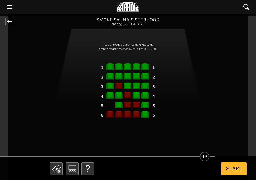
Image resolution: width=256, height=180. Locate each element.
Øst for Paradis (128, 7)
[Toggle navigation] (9, 7)
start (234, 169)
